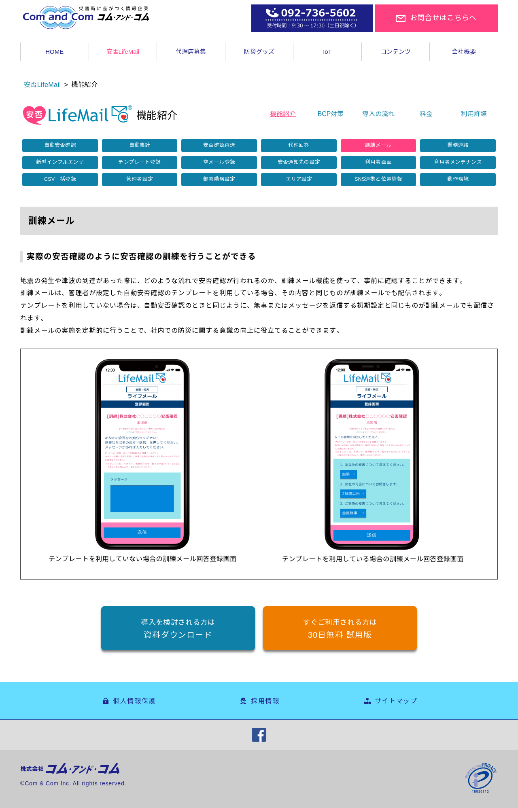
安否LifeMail (42, 84)
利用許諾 (474, 113)
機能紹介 (283, 113)
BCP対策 (331, 113)
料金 (426, 113)
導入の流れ (378, 113)
